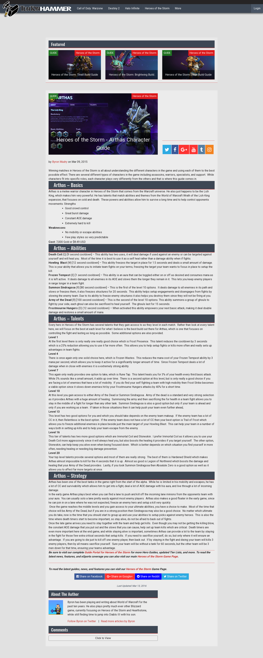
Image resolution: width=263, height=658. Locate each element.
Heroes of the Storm (157, 8)
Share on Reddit (148, 576)
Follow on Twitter (82, 621)
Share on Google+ (120, 576)
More (178, 8)
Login (257, 8)
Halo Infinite (132, 8)
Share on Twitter (175, 576)
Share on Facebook (89, 576)
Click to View (103, 638)
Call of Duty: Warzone (90, 8)
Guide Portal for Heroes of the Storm (107, 552)
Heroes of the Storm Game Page (157, 556)
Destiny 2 (114, 8)
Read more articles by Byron (118, 621)
